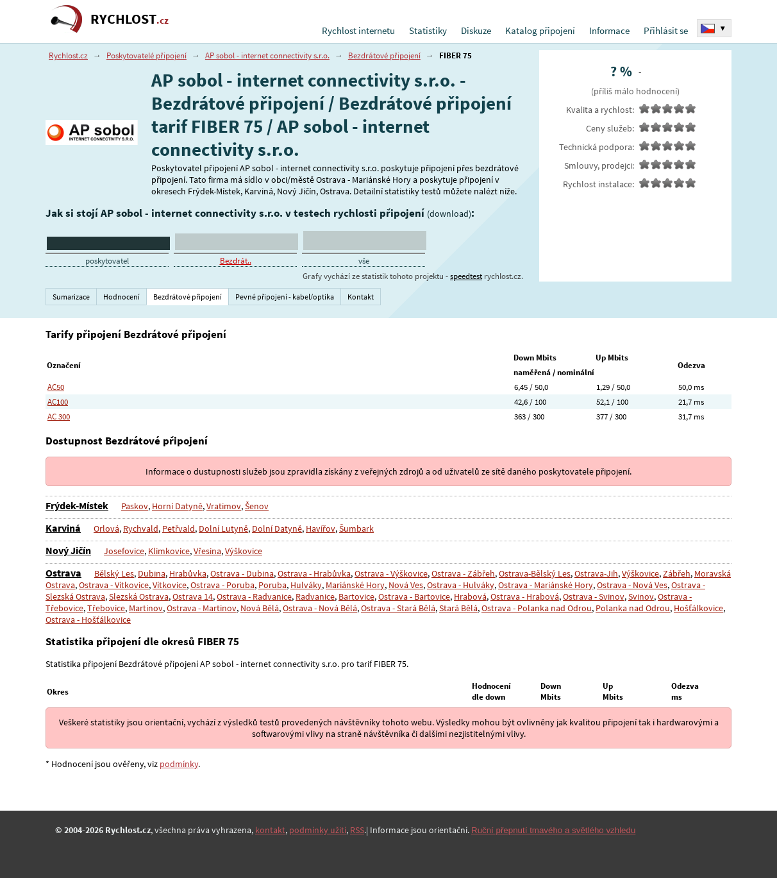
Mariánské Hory (354, 585)
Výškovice (243, 551)
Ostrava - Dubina (242, 573)
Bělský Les (114, 573)
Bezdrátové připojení (384, 55)
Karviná (63, 527)
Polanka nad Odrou (631, 608)
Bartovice (356, 596)
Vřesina (207, 551)
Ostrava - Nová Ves (629, 585)
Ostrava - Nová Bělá (318, 608)
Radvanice (315, 596)
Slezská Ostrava (139, 596)
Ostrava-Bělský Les (535, 573)
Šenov (255, 506)
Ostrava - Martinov (200, 608)
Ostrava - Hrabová (524, 596)
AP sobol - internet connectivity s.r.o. (267, 55)
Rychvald (140, 528)
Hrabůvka (187, 573)
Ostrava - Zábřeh (463, 573)
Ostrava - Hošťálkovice (88, 619)
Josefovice (124, 551)
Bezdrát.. (235, 260)
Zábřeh (676, 573)
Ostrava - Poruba (222, 585)
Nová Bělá (258, 608)
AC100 (57, 401)
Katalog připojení (540, 30)
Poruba (272, 585)
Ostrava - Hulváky (459, 585)
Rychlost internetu (358, 30)
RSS (357, 830)
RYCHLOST (129, 19)
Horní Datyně (176, 506)
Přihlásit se (666, 30)
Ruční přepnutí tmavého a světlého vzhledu (553, 830)
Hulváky (305, 585)
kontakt (270, 830)
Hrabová (470, 596)
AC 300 (58, 416)
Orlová (106, 528)
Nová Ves (404, 585)
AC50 (55, 387)
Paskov (134, 506)
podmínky (179, 764)
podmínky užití (317, 830)
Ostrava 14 (192, 596)
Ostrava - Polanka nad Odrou (535, 608)
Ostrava (63, 572)
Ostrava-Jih (596, 573)
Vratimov (223, 506)
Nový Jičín (68, 550)
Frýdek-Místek (77, 505)
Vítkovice (170, 585)
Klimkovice (169, 551)
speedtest (466, 276)
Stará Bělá (457, 608)
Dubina (151, 573)
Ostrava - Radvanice (254, 596)
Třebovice (106, 608)
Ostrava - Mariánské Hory (543, 585)
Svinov (640, 596)
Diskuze (476, 30)
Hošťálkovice (697, 608)
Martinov (145, 608)
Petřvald (178, 528)
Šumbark (355, 528)
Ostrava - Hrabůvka (314, 573)
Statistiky (428, 30)
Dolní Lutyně (223, 528)
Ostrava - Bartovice (414, 596)
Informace (609, 30)
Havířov (320, 528)
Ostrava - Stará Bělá (397, 608)
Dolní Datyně (277, 528)
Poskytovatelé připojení (146, 55)
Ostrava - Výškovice (391, 573)
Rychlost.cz (68, 55)
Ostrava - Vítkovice (114, 585)
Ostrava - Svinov (593, 596)
